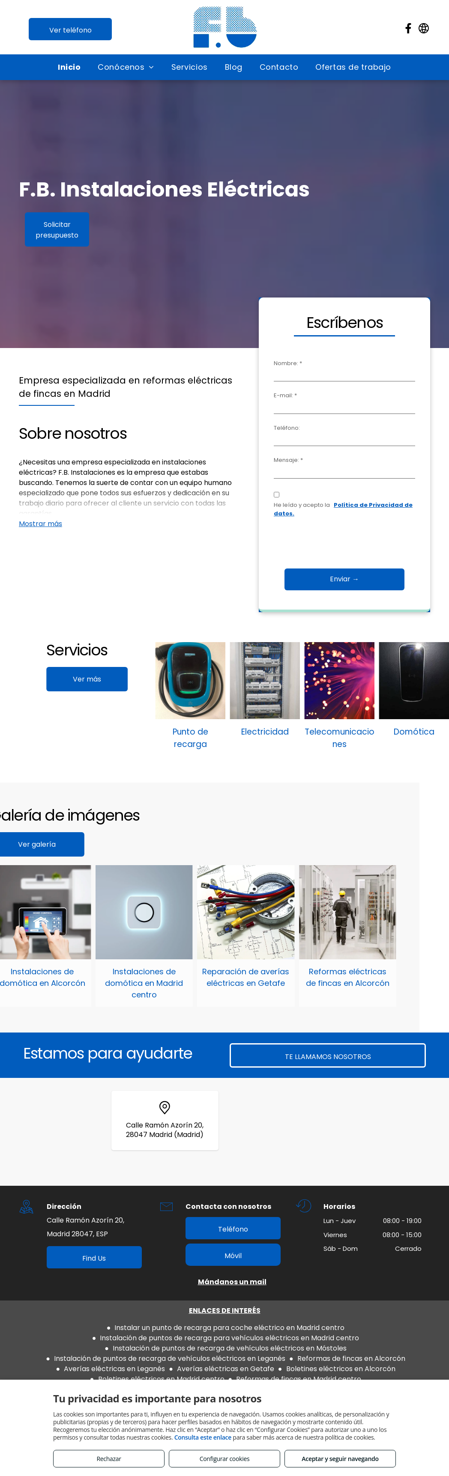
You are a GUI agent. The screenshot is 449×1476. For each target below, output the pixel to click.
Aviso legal (148, 1364)
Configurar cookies (225, 1459)
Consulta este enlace (202, 1437)
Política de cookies (286, 1364)
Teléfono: (292, 428)
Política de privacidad (210, 1364)
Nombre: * (293, 363)
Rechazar (108, 1459)
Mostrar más (40, 524)
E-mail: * (290, 395)
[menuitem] (69, 67)
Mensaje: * (293, 460)
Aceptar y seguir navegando (340, 1459)
